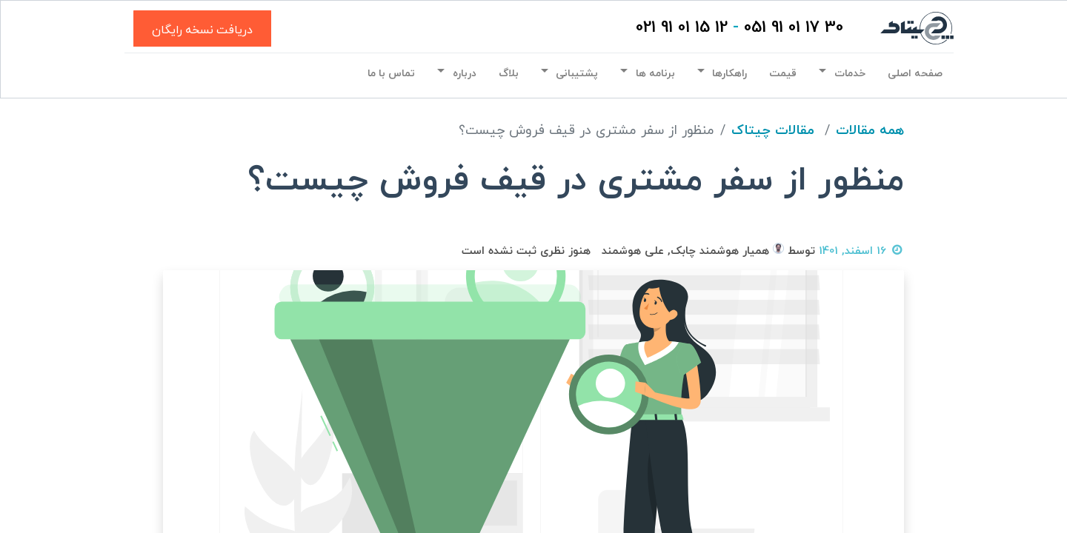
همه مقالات (870, 130)
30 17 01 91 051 (790, 27)
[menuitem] (912, 74)
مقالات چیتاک (772, 130)
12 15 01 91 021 (679, 27)
